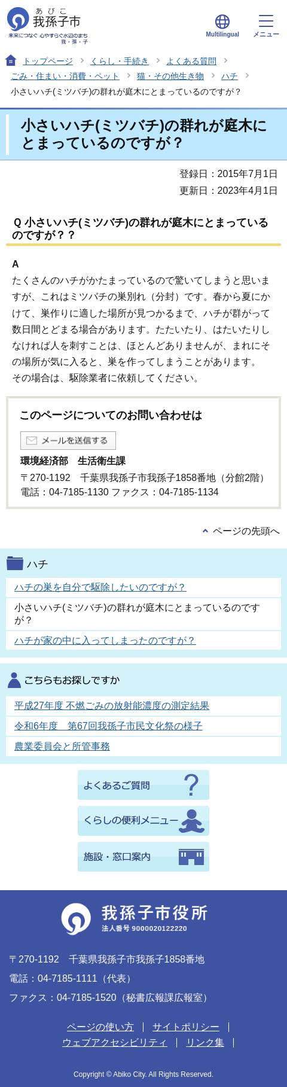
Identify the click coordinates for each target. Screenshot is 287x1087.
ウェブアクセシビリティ (114, 1042)
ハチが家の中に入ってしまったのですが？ (105, 640)
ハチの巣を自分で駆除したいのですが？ (100, 587)
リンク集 (205, 1042)
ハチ (229, 76)
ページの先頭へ (246, 531)
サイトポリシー (185, 1027)
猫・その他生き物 (170, 76)
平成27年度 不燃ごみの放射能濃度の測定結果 (111, 706)
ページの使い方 (100, 1027)
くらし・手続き (119, 61)
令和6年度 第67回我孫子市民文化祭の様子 (108, 726)
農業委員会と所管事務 (62, 746)
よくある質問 (191, 61)
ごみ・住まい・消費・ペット (65, 76)
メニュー (266, 26)
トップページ (48, 61)
